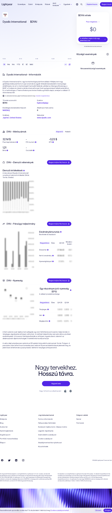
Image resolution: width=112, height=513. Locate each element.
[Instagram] (23, 460)
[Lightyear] (7, 4)
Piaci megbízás (93, 22)
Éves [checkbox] (53, 243)
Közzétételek (43, 447)
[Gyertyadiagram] (69, 64)
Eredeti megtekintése (43, 96)
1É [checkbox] (23, 64)
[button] (20, 100)
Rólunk (47, 4)
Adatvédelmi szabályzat (47, 435)
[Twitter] (9, 460)
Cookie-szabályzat (45, 439)
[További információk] (107, 54)
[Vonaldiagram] (65, 64)
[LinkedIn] (16, 460)
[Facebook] (2, 460)
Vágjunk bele (56, 384)
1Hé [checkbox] (8, 64)
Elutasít (98, 510)
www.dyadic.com (44, 118)
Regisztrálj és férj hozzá (59, 162)
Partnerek (80, 423)
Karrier (78, 419)
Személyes (22, 4)
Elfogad (108, 510)
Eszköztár (4, 427)
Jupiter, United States (12, 118)
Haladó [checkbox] (67, 132)
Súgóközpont (5, 435)
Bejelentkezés (92, 4)
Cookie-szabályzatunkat (59, 510)
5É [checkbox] (27, 64)
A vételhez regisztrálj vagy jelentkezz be (93, 39)
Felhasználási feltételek (47, 423)
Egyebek (68, 4)
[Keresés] (81, 4)
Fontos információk (45, 419)
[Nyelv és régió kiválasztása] (77, 4)
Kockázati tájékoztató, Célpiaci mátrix (52, 427)
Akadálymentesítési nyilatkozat (50, 443)
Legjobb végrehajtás (45, 431)
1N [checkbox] (4, 64)
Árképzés (38, 4)
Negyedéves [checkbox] (44, 243)
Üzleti (30, 4)
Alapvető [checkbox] (59, 132)
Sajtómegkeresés (6, 431)
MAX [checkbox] (31, 64)
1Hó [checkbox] (13, 64)
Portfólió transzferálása (9, 439)
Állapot (2, 443)
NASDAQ (6, 110)
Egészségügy (42, 103)
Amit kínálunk (57, 4)
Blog (1, 423)
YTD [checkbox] (18, 64)
